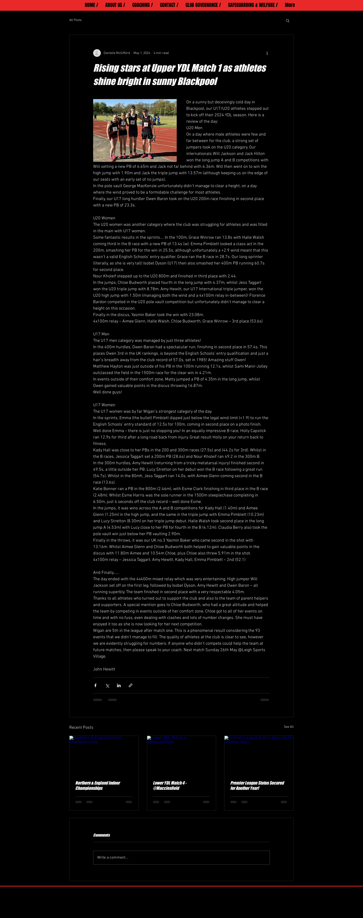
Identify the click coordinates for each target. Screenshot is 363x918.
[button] (287, 20)
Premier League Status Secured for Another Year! (257, 785)
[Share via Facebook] (95, 685)
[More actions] (267, 53)
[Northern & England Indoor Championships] (104, 755)
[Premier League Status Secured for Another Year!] (259, 755)
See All (289, 727)
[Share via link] (130, 685)
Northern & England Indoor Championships (97, 785)
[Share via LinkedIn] (119, 685)
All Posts (75, 20)
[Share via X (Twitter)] (107, 685)
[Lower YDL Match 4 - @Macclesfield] (181, 755)
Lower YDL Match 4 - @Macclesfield (169, 785)
